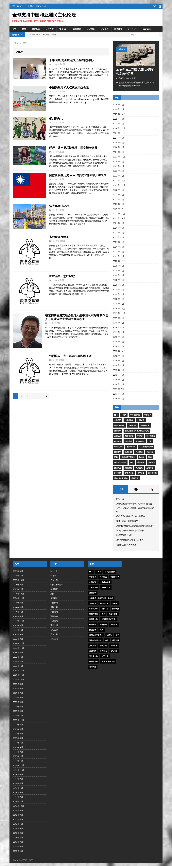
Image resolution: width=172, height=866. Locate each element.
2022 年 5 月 (118, 194)
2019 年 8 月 (118, 317)
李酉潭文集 (131, 446)
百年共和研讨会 (120, 462)
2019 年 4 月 (118, 336)
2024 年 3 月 (118, 151)
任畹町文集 (145, 425)
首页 (14, 28)
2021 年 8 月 (118, 227)
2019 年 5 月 (118, 331)
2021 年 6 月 (118, 237)
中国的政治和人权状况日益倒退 (69, 87)
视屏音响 (54, 620)
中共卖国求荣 (135, 414)
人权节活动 (132, 425)
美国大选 (117, 467)
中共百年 (147, 414)
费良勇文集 (129, 472)
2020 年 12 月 (119, 260)
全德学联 (117, 430)
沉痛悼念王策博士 (128, 457)
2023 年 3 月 (118, 175)
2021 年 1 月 (118, 255)
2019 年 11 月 (119, 312)
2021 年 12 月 (119, 208)
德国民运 (117, 441)
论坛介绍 (50, 28)
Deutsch (132, 28)
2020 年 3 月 (118, 293)
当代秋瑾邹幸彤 (59, 236)
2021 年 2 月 (118, 251)
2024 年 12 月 (119, 128)
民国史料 (117, 451)
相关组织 (105, 28)
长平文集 (140, 472)
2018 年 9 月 (118, 355)
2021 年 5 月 (118, 241)
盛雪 (131, 462)
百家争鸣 (36, 28)
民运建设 (118, 28)
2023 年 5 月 (118, 170)
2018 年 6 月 (118, 364)
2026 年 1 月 (118, 108)
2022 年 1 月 (118, 203)
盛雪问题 (140, 462)
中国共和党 (129, 420)
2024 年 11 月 (119, 132)
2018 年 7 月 (118, 360)
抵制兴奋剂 (140, 441)
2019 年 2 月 (118, 346)
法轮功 (141, 457)
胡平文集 (128, 467)
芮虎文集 (139, 467)
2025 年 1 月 (118, 123)
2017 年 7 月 (118, 388)
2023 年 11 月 (119, 156)
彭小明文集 (150, 435)
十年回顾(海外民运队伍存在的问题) (71, 60)
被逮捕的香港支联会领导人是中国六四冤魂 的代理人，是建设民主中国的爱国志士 (76, 316)
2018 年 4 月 (118, 374)
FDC (116, 414)
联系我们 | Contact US (37, 6)
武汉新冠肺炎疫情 (146, 446)
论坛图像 (91, 28)
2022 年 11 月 (119, 184)
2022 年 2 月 (118, 199)
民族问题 (128, 451)
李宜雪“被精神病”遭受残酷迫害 (130, 539)
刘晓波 (140, 435)
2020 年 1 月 (118, 303)
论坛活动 (77, 28)
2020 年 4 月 (118, 289)
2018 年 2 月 (118, 384)
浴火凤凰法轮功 (59, 205)
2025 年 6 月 (118, 118)
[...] (142, 85)
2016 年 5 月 (118, 398)
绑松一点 (120, 498)
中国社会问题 (119, 425)
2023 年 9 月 (118, 161)
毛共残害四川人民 (124, 534)
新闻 (24, 28)
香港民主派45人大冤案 (126, 544)
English (147, 28)
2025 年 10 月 (119, 113)
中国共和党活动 (56, 584)
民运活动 (149, 451)
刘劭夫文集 (129, 435)
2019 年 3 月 (118, 341)
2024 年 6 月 (118, 142)
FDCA (124, 414)
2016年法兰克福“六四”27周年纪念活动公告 (135, 71)
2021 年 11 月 (119, 213)
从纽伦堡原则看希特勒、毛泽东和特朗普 (134, 503)
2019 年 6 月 (118, 327)
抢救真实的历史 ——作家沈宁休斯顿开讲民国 (78, 174)
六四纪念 (117, 435)
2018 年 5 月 (118, 369)
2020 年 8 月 (118, 270)
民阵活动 (54, 611)
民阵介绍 (54, 602)
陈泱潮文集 (152, 472)
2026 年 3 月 (118, 104)
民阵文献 (54, 606)
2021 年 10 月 (119, 218)
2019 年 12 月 (119, 308)
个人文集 (54, 579)
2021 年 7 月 (118, 232)
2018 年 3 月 (118, 379)
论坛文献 (63, 28)
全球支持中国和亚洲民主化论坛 (137, 430)
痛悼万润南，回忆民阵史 (127, 520)
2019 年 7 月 (118, 322)
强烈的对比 (57, 118)
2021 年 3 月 (118, 246)
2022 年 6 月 (118, 189)
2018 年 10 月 (119, 350)
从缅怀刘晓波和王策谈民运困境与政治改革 (135, 525)
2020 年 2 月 (118, 298)
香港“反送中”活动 (121, 478)
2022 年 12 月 (119, 180)
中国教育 (140, 420)
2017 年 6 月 (118, 393)
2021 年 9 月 (118, 222)
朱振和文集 (118, 446)
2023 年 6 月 (118, 165)
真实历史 (151, 462)
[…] (88, 77)
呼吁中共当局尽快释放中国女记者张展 (73, 147)
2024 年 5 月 (118, 146)
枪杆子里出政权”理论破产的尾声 (130, 515)
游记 (150, 457)
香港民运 (134, 478)
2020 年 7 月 (118, 274)
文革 (150, 441)
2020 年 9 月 (118, 265)
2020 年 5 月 (118, 284)
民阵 (116, 457)
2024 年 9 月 (118, 137)
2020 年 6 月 (118, 279)
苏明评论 (149, 467)
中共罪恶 (117, 420)
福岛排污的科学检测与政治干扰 (130, 530)
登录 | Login (17, 6)
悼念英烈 (128, 441)
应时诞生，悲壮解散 (62, 276)
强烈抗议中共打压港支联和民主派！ (72, 355)
